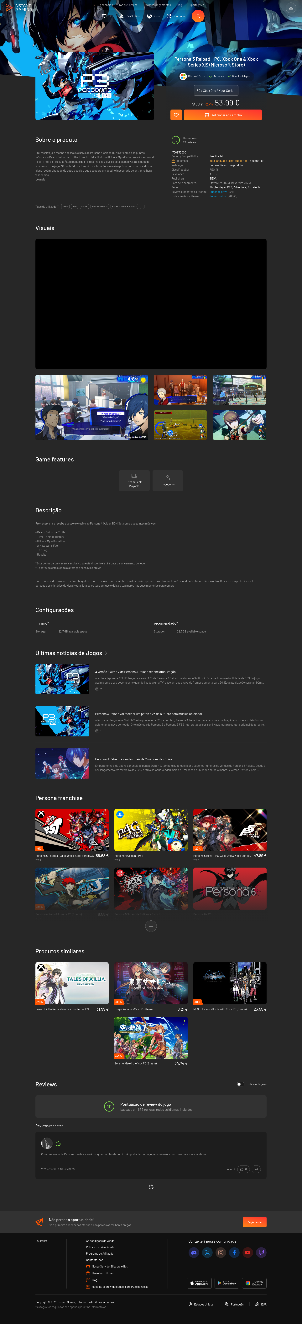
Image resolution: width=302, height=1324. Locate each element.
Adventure (240, 187)
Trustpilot (41, 1240)
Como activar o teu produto (226, 165)
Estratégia (254, 187)
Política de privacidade (100, 1247)
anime (84, 206)
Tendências (105, 5)
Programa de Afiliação (99, 1253)
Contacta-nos (94, 1260)
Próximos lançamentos (157, 5)
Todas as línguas (252, 1084)
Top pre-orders (128, 5)
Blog (179, 5)
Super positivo (219, 191)
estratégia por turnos (124, 206)
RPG (229, 187)
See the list (216, 156)
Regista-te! (255, 1222)
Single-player (218, 187)
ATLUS (214, 174)
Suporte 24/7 (196, 5)
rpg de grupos (99, 206)
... (142, 206)
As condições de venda (100, 1240)
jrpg (65, 206)
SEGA (213, 178)
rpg (75, 206)
